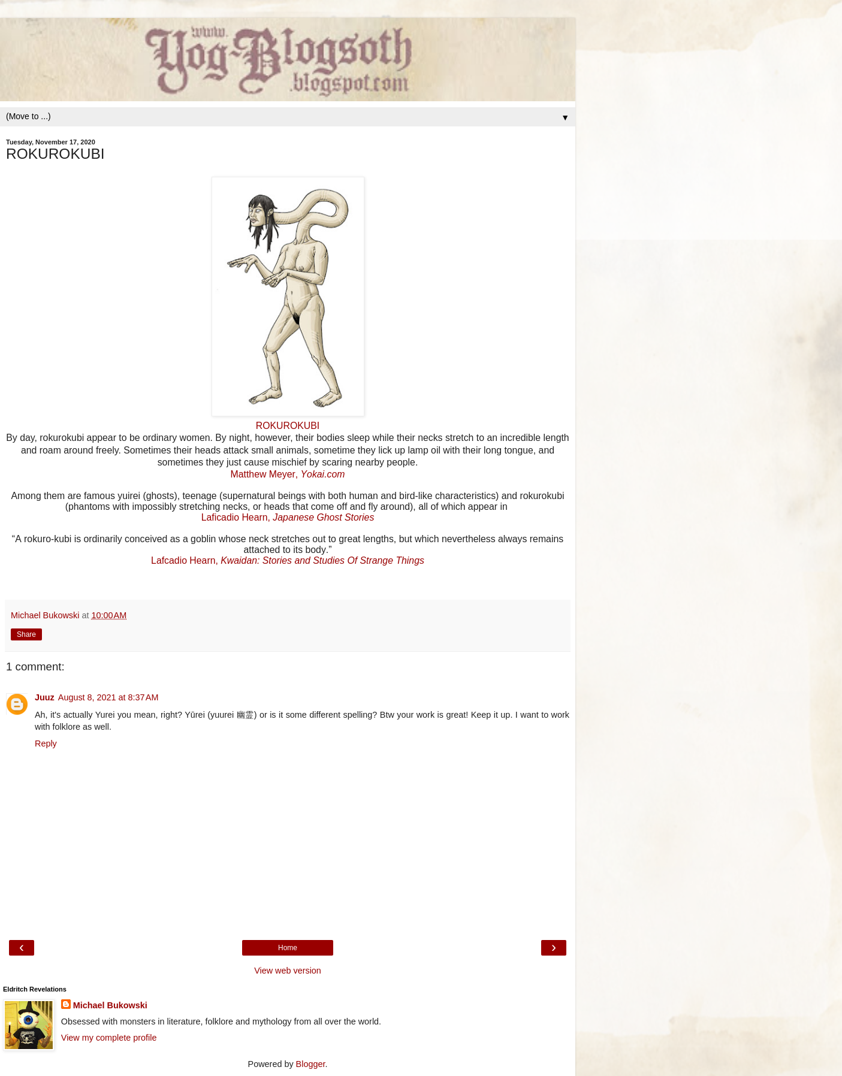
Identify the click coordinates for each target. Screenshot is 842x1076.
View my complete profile (109, 1037)
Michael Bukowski (110, 1005)
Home (287, 948)
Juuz (45, 697)
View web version (287, 970)
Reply (46, 743)
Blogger (310, 1064)
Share (26, 634)
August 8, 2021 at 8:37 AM (108, 697)
